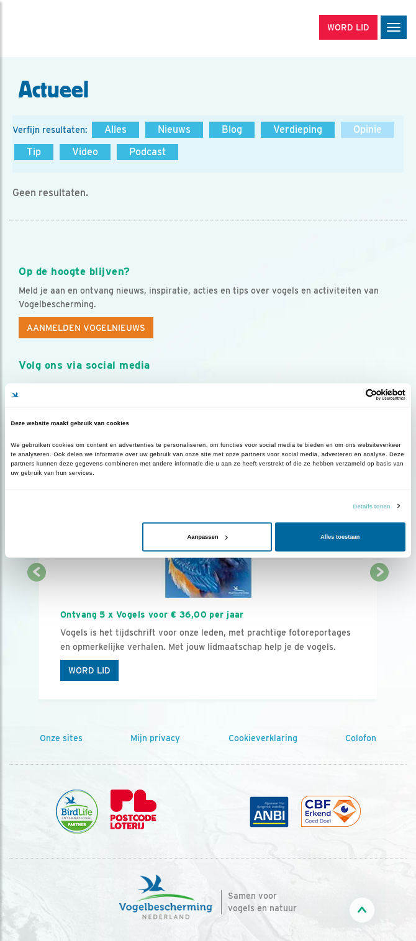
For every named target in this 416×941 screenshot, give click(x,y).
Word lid (89, 670)
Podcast (147, 152)
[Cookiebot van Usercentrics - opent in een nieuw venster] (351, 395)
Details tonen (372, 506)
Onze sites (61, 738)
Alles (115, 129)
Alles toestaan (339, 537)
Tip (34, 152)
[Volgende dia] (379, 637)
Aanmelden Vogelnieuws (86, 328)
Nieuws (174, 129)
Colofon (360, 738)
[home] (62, 28)
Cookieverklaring (262, 738)
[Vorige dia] (36, 637)
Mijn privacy (155, 738)
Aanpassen (208, 537)
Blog (232, 129)
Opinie (367, 129)
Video (85, 152)
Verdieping (297, 129)
